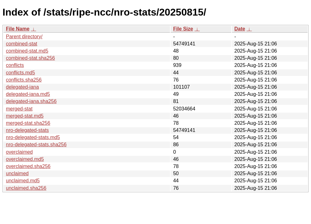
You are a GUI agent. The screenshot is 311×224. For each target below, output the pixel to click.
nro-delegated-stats (27, 130)
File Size (183, 28)
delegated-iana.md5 (28, 94)
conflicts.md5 (20, 72)
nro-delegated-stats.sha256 (36, 144)
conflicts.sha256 (24, 79)
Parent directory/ (24, 36)
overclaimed (19, 152)
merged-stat (19, 108)
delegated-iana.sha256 (31, 101)
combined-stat (21, 43)
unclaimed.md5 (23, 180)
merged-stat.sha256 (28, 123)
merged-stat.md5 (25, 116)
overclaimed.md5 (25, 159)
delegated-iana (22, 87)
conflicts (15, 65)
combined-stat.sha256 (30, 58)
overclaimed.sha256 (28, 166)
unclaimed (17, 173)
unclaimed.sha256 (26, 188)
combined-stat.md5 (27, 51)
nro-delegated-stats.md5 (33, 137)
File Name (18, 28)
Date (239, 28)
